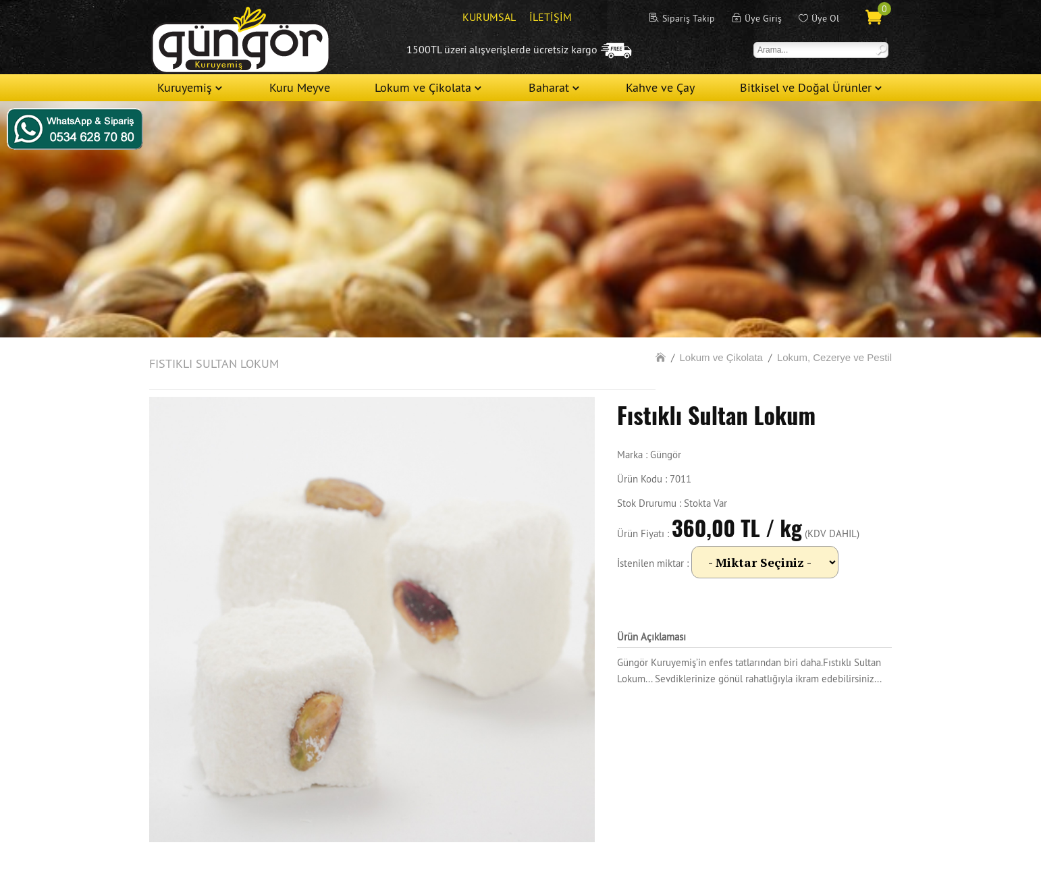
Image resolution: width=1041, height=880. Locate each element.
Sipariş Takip (688, 18)
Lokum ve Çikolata (423, 87)
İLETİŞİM (550, 17)
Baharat (549, 87)
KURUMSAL (489, 17)
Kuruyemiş (184, 87)
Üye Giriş (763, 18)
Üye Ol (825, 18)
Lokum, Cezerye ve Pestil (834, 357)
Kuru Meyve (299, 87)
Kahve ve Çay (660, 87)
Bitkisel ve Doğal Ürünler (806, 87)
